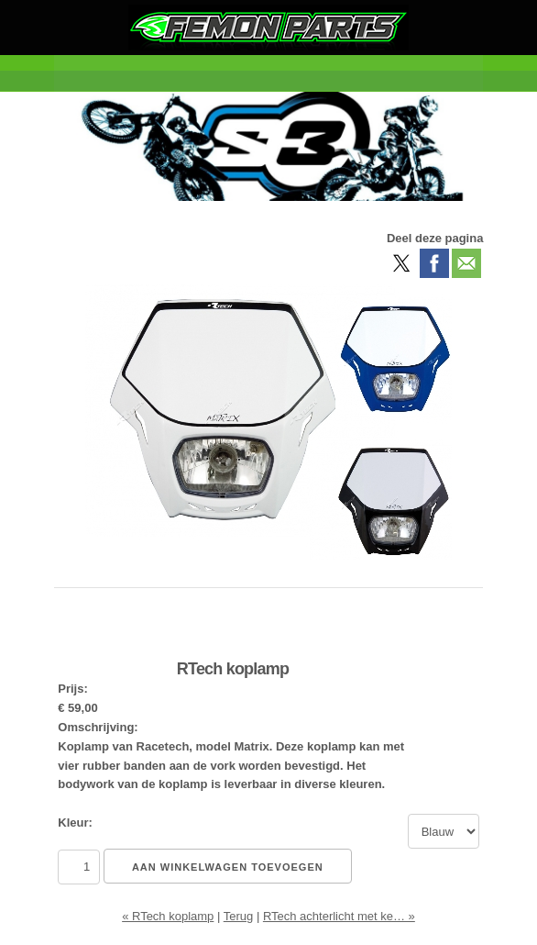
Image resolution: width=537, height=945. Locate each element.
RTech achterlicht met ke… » (339, 916)
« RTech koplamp (168, 916)
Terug (239, 916)
